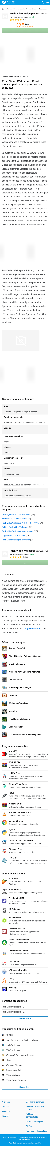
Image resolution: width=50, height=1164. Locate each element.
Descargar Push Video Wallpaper (16, 514)
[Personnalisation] (19, 9)
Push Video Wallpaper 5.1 (13, 1007)
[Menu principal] (47, 2)
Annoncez (6, 1111)
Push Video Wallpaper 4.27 (13, 1012)
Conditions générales (35, 1102)
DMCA (29, 1126)
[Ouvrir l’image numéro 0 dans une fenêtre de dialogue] (20, 340)
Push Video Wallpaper (29, 13)
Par (19, 17)
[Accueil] (3, 9)
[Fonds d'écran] (32, 9)
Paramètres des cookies (36, 1131)
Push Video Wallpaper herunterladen (18, 531)
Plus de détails (25, 1019)
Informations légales (34, 1122)
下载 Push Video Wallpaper (13, 536)
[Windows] (9, 9)
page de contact (33, 628)
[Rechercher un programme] (42, 2)
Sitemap (5, 1116)
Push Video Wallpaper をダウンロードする (20, 523)
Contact (5, 1107)
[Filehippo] (8, 2)
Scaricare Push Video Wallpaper (16, 519)
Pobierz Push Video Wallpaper (15, 527)
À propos (6, 1102)
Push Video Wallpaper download (16, 540)
